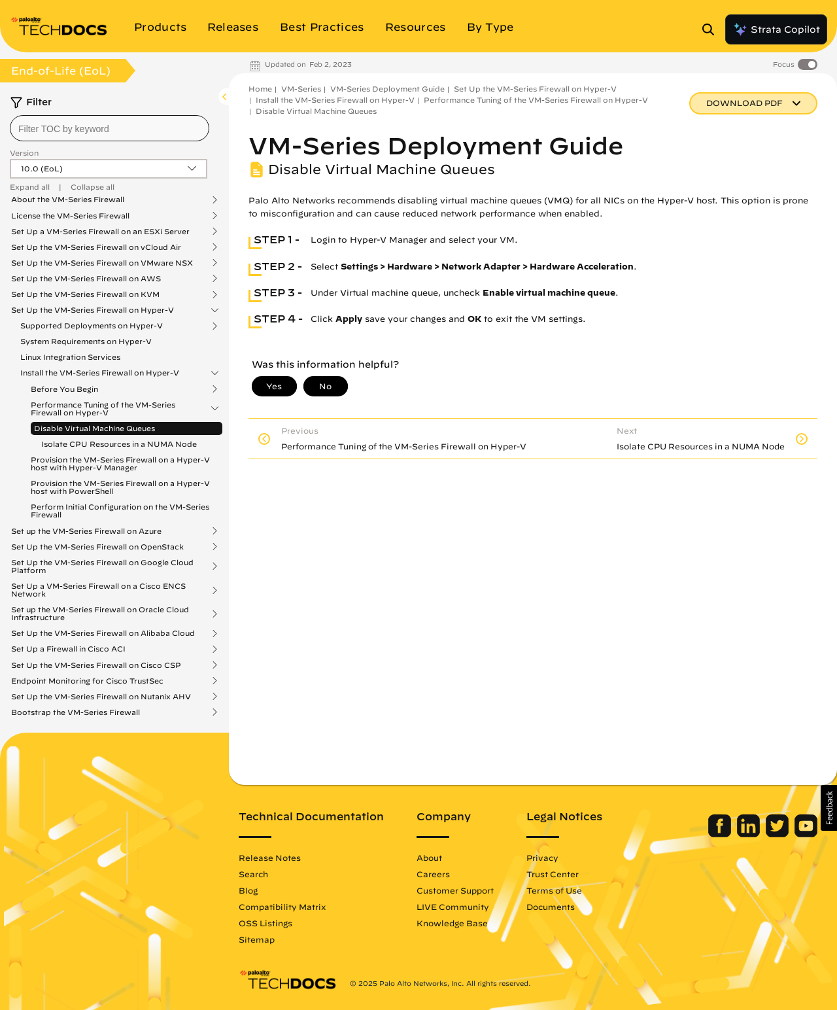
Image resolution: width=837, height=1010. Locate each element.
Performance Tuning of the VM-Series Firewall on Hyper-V (103, 409)
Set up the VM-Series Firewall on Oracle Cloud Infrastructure (100, 613)
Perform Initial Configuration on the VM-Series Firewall (120, 510)
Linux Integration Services (70, 357)
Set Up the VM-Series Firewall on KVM (85, 294)
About (429, 857)
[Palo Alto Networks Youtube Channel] (805, 834)
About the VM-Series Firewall (67, 199)
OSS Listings (265, 923)
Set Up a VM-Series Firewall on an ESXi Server (100, 231)
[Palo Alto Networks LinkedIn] (749, 834)
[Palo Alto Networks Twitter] (778, 834)
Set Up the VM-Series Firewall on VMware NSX (102, 263)
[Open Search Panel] (712, 29)
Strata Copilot (776, 29)
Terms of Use (554, 890)
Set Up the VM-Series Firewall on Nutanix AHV (101, 697)
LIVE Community (453, 906)
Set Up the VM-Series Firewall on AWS (86, 279)
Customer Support (455, 890)
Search (253, 874)
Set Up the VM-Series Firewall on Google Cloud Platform (102, 566)
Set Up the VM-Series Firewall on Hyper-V (92, 310)
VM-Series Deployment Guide (387, 88)
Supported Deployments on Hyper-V (91, 326)
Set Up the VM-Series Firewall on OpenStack (97, 547)
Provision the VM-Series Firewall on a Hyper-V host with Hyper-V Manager (120, 463)
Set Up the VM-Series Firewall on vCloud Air (96, 247)
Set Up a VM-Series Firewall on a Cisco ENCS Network (98, 590)
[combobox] (109, 128)
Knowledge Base (452, 923)
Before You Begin (64, 389)
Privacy (542, 857)
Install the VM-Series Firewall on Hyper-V (99, 373)
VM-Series (301, 88)
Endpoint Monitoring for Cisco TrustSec (87, 681)
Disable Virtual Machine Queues (94, 428)
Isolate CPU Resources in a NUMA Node (119, 444)
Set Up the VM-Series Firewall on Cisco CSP (96, 665)
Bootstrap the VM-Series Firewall (75, 712)
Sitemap (257, 939)
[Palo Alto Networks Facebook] (721, 834)
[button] (829, 808)
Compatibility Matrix (282, 906)
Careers (433, 874)
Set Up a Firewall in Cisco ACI (68, 649)
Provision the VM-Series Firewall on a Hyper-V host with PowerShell (120, 487)
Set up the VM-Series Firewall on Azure (86, 531)
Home (260, 88)
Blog (248, 890)
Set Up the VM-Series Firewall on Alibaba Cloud (103, 633)
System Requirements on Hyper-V (86, 341)
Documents (550, 906)
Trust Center (552, 874)
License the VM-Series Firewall (70, 216)
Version (24, 152)
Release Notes (270, 857)
